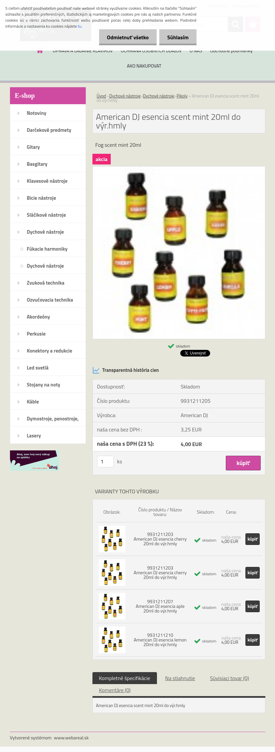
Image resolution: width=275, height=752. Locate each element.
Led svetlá (38, 368)
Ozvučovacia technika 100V (50, 302)
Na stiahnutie (180, 678)
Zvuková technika (46, 283)
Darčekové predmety (49, 130)
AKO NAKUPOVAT (144, 65)
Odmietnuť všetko (127, 37)
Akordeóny (38, 317)
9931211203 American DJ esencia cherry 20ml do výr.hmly (160, 539)
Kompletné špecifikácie (124, 678)
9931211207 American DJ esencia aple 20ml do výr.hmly (160, 606)
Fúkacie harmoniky (47, 249)
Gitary (33, 147)
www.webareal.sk (71, 737)
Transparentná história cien (125, 370)
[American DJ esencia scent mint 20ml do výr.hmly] (179, 169)
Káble (33, 401)
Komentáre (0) (115, 690)
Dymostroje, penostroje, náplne (53, 421)
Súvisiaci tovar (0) (229, 678)
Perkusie (36, 334)
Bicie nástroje (41, 198)
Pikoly (182, 96)
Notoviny (37, 113)
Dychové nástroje (45, 232)
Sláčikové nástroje (46, 215)
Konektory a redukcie (49, 351)
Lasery (34, 435)
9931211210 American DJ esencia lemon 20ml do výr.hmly (160, 639)
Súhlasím (177, 37)
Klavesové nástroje (47, 181)
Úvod (101, 96)
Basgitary (37, 164)
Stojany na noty (44, 384)
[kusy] (105, 461)
